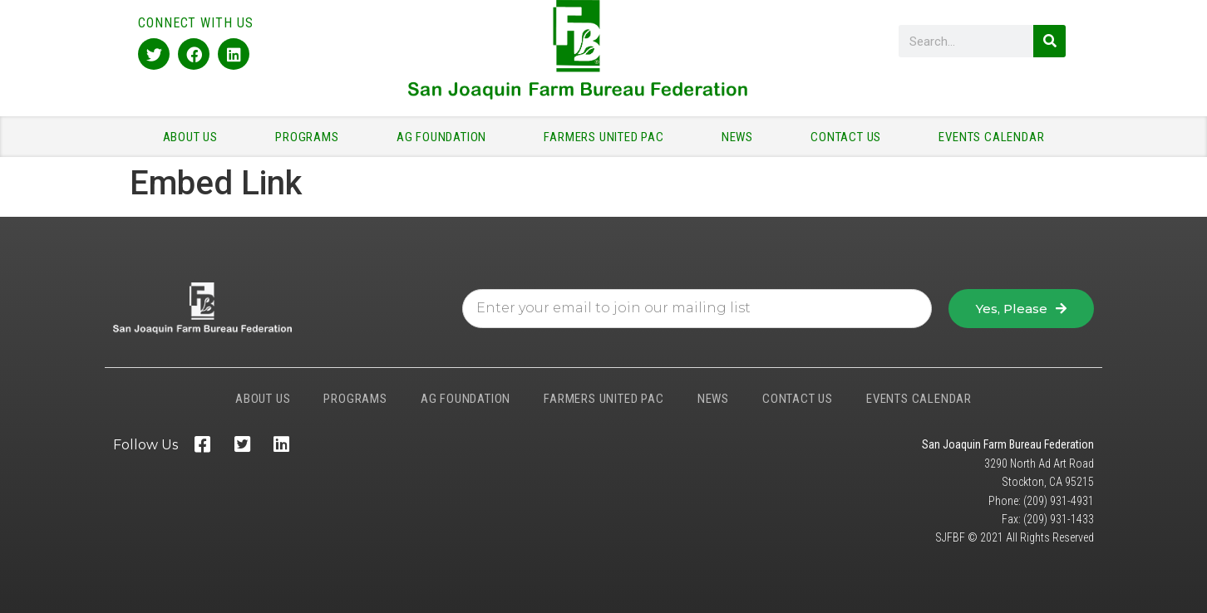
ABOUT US (194, 137)
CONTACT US (849, 137)
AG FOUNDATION (446, 137)
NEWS (741, 137)
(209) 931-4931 (1058, 501)
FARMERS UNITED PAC (608, 137)
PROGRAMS (311, 137)
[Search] (1049, 41)
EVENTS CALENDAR (991, 137)
